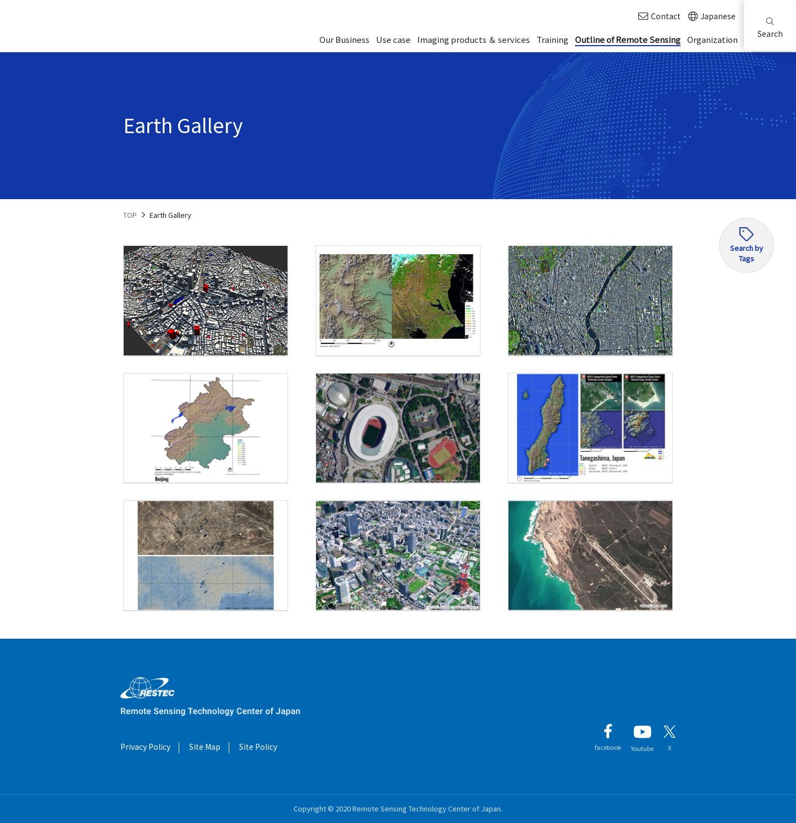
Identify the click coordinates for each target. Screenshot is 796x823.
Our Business (344, 39)
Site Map (204, 746)
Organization (712, 39)
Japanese (712, 16)
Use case (393, 39)
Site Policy (258, 746)
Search (770, 28)
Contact (659, 16)
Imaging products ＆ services (473, 39)
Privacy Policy (145, 746)
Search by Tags (746, 253)
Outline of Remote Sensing (628, 39)
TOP (130, 215)
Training (552, 39)
